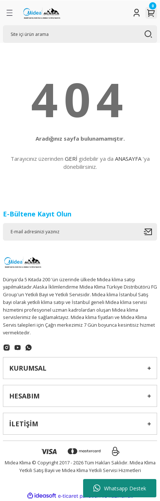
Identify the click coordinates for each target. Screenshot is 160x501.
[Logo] (41, 12)
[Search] (80, 34)
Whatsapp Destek (119, 488)
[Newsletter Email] (80, 232)
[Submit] (150, 232)
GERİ (71, 158)
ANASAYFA (128, 158)
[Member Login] (136, 13)
